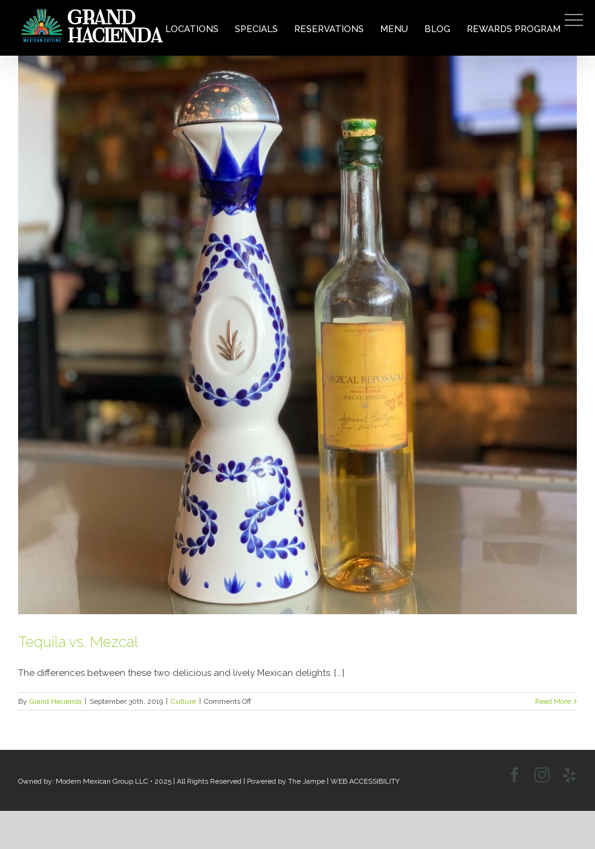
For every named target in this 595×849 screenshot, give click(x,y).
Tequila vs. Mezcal (78, 642)
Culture (183, 701)
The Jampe (306, 781)
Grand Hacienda (55, 701)
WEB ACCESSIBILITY (364, 781)
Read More (553, 701)
